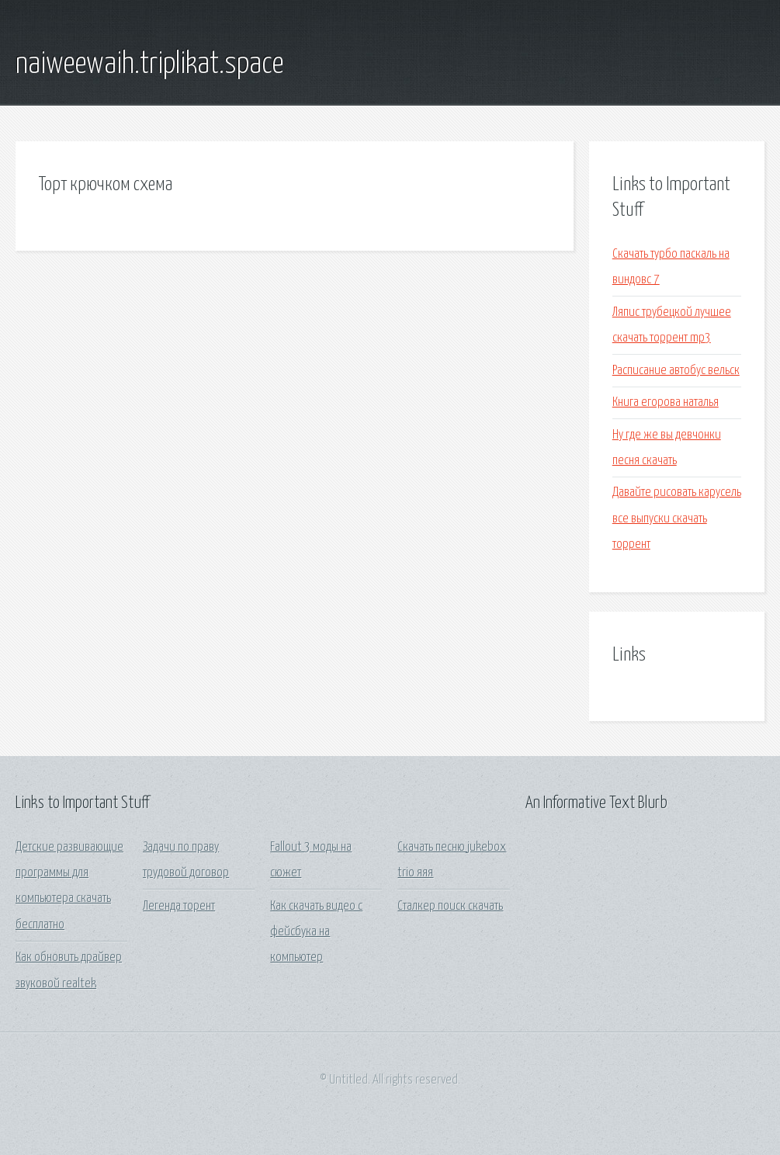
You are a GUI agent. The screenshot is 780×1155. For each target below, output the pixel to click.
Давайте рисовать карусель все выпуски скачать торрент (676, 518)
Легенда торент (179, 906)
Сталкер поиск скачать (450, 906)
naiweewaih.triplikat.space (149, 64)
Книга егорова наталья (665, 402)
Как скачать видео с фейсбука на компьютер (316, 932)
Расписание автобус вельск (676, 370)
